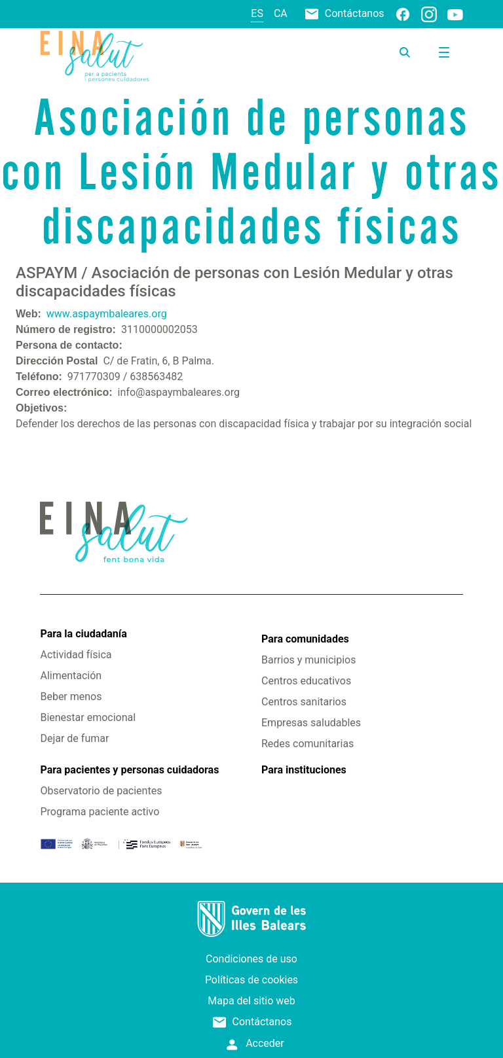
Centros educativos (306, 681)
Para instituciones (303, 770)
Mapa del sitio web (251, 1001)
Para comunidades (305, 639)
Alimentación (71, 675)
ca (281, 13)
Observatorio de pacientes (101, 791)
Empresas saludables (311, 722)
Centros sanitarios (303, 702)
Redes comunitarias (307, 743)
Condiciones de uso (251, 959)
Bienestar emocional (88, 717)
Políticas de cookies (251, 980)
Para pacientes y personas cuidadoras (129, 770)
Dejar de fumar (74, 738)
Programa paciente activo (99, 811)
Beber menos (71, 696)
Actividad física (75, 654)
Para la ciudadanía (83, 633)
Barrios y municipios (308, 660)
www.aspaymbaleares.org (107, 314)
